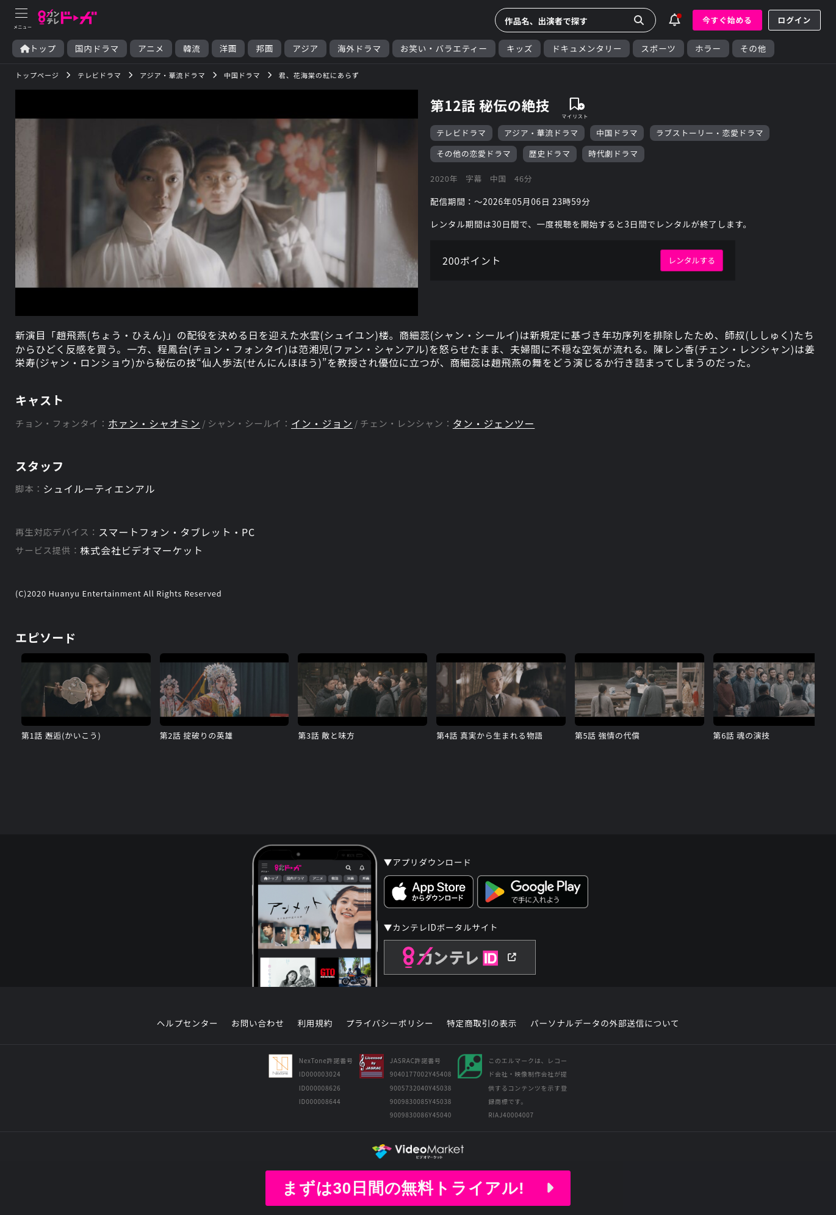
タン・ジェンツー (494, 424)
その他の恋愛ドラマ (473, 153)
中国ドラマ (617, 132)
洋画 (228, 48)
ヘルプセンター (187, 1023)
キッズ (519, 48)
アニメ (151, 48)
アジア (305, 48)
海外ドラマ (359, 48)
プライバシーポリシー (390, 1023)
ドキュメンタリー (587, 48)
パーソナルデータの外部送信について (604, 1023)
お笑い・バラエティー (444, 48)
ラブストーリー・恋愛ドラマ (710, 132)
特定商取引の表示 (482, 1023)
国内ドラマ (97, 48)
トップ (38, 48)
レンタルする (691, 260)
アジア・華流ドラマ (541, 132)
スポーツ (658, 48)
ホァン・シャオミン (154, 424)
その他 (753, 48)
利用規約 (315, 1023)
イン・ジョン (322, 424)
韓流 (192, 48)
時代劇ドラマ (613, 153)
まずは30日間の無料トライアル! (418, 1188)
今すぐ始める (727, 20)
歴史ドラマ (550, 153)
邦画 (264, 48)
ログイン (794, 20)
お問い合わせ (257, 1023)
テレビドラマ (461, 132)
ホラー (708, 48)
